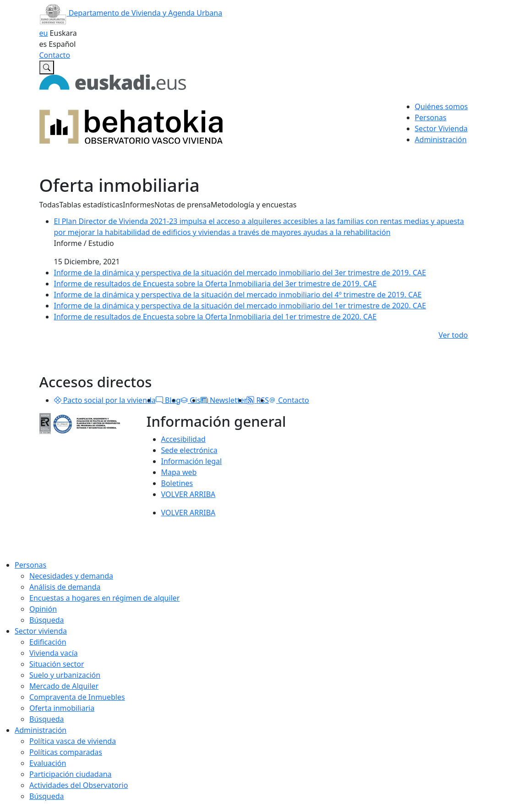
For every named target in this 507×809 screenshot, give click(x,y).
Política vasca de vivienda (72, 741)
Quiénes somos (441, 106)
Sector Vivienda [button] (441, 128)
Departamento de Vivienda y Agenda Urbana (131, 13)
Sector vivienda (41, 631)
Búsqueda (46, 620)
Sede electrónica (189, 450)
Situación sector (56, 664)
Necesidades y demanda (71, 576)
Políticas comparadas (65, 752)
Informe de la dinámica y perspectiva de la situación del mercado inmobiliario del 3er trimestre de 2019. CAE (240, 273)
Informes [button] (138, 205)
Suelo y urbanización (64, 675)
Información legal (191, 461)
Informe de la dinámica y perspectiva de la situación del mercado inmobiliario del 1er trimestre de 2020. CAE (240, 306)
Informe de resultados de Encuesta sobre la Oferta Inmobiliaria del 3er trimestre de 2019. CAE (215, 284)
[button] (57, 400)
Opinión (43, 609)
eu (43, 33)
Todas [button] (49, 205)
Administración (40, 730)
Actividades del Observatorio (78, 785)
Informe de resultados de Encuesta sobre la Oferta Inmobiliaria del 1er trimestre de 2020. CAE (215, 317)
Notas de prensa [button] (182, 205)
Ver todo (453, 335)
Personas (30, 565)
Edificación (47, 642)
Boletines (177, 483)
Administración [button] (441, 139)
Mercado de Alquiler (63, 686)
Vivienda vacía (53, 653)
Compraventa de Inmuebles (77, 697)
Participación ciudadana (70, 774)
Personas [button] (431, 117)
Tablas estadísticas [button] (91, 205)
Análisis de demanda (65, 587)
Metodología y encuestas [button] (253, 205)
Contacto (55, 55)
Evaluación (47, 763)
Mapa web (179, 472)
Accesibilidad (183, 439)
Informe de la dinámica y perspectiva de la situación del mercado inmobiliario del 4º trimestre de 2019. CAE (238, 295)
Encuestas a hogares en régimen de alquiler (104, 598)
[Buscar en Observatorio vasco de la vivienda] (46, 67)
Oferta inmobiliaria (61, 708)
